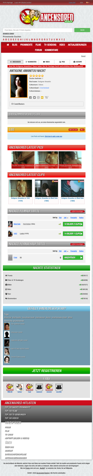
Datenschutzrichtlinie (15, 454)
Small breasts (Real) (59, 317)
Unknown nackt (16, 332)
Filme (38, 45)
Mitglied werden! (26, 2)
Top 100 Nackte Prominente (17, 407)
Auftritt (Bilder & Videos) (17, 438)
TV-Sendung (50, 45)
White (70, 317)
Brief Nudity (16, 317)
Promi (7, 427)
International (40, 317)
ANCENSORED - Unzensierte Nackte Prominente (46, 17)
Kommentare (51, 50)
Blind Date (17, 224)
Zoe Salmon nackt (17, 324)
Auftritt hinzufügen (77, 211)
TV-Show (9, 434)
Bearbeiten (31, 62)
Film (7, 431)
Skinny (48, 317)
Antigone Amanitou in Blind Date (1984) (46, 191)
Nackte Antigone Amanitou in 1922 (23, 166)
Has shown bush (28, 317)
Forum (38, 50)
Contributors (19, 104)
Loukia (22, 233)
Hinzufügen (69, 257)
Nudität (42, 468)
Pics (62, 62)
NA (21, 257)
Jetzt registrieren (46, 371)
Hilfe (81, 2)
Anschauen (15, 62)
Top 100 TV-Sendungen (15, 414)
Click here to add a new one (53, 136)
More (82, 130)
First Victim (26, 224)
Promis (27, 468)
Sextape (78, 62)
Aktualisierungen (77, 45)
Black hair (8, 317)
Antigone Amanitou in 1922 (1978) (20, 191)
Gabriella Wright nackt (19, 340)
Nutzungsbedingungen (15, 458)
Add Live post (73, 130)
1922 (15, 233)
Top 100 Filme (11, 411)
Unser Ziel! (72, 2)
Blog (14, 45)
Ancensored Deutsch (43, 473)
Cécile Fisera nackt (18, 357)
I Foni (15, 257)
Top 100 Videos (11, 418)
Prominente (26, 45)
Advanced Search (8, 34)
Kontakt (8, 450)
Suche (82, 30)
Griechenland (44, 88)
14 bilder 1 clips (72, 233)
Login (16, 2)
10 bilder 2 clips (72, 224)
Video (62, 45)
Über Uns (9, 447)
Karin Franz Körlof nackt (20, 349)
